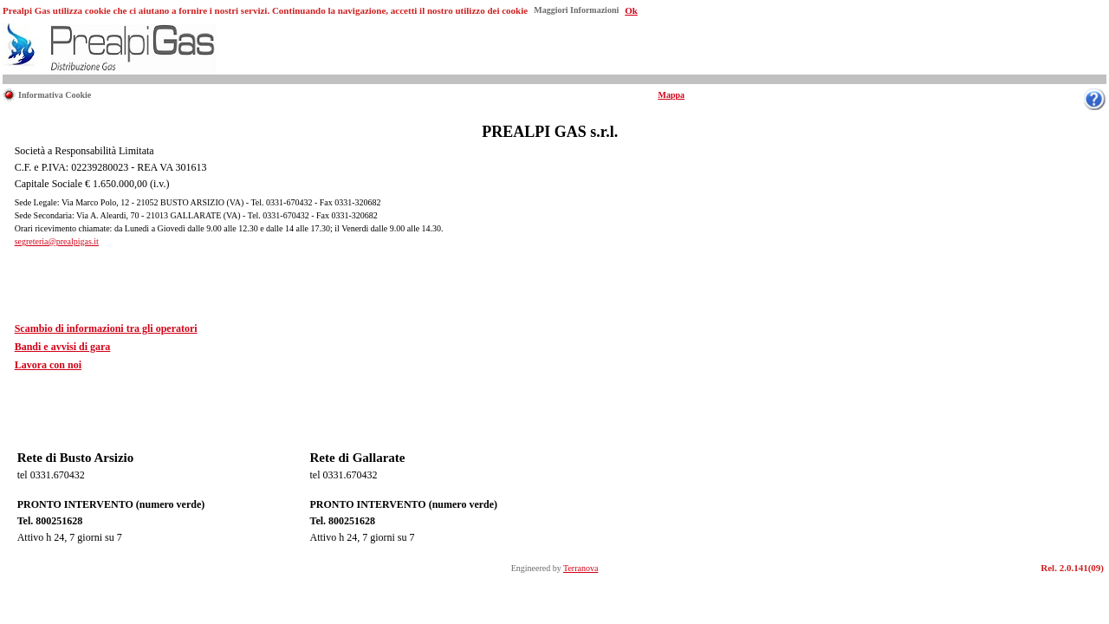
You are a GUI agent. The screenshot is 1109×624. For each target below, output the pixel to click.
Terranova (580, 568)
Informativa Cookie (54, 95)
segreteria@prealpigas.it (57, 241)
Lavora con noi (48, 365)
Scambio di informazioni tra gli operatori (106, 328)
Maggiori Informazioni (576, 10)
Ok (631, 10)
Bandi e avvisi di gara (63, 347)
